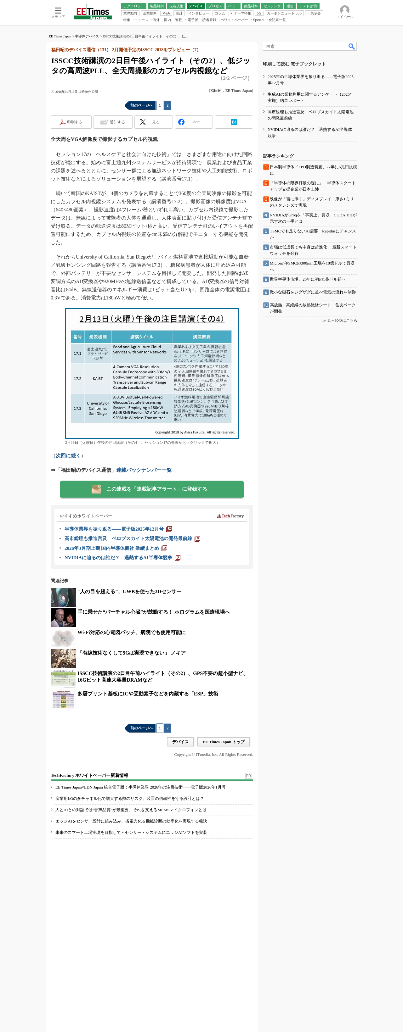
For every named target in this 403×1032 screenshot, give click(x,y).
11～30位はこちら (342, 320)
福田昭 (216, 90)
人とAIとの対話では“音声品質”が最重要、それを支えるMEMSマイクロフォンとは (131, 809)
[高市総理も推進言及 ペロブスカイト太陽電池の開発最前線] (132, 538)
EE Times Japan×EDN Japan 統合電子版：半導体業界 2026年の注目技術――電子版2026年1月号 (140, 787)
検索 (352, 46)
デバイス (180, 741)
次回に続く (68, 455)
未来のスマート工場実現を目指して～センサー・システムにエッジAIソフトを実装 (131, 832)
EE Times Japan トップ (223, 741)
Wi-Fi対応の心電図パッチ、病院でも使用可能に (131, 632)
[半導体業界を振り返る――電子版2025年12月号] (118, 529)
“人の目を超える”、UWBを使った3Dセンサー (129, 591)
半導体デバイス (87, 36)
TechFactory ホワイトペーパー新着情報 (89, 775)
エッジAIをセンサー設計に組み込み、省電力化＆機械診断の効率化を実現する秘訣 (131, 821)
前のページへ (141, 105)
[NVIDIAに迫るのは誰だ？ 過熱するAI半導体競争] (122, 557)
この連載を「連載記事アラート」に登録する (156, 489)
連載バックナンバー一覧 (144, 470)
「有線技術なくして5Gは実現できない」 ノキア (131, 652)
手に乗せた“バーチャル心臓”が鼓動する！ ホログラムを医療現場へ (153, 612)
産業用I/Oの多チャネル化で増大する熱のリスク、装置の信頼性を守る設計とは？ (129, 798)
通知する (117, 122)
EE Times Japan (60, 36)
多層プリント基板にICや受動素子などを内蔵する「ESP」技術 (147, 693)
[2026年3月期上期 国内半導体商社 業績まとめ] (116, 548)
